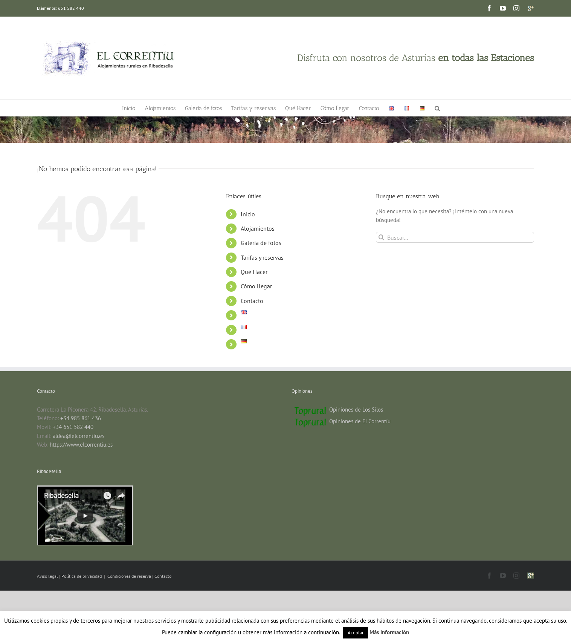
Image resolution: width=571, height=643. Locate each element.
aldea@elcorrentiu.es (78, 435)
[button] (437, 108)
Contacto (252, 301)
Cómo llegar (256, 286)
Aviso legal (48, 576)
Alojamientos (258, 228)
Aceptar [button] (355, 632)
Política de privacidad (82, 576)
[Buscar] (381, 237)
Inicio (248, 214)
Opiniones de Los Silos (356, 409)
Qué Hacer (254, 272)
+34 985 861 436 (80, 418)
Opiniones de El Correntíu (360, 421)
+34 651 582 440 (73, 426)
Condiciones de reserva (129, 576)
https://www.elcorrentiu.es (81, 444)
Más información (389, 632)
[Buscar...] (455, 237)
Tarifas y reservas (262, 257)
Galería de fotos (261, 242)
